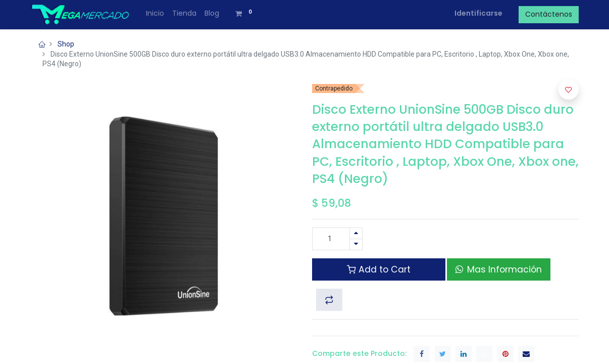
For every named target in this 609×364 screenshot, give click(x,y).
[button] (329, 300)
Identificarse (478, 13)
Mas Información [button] (498, 269)
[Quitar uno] (356, 244)
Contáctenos (548, 14)
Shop (66, 44)
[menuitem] (155, 14)
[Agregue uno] (356, 233)
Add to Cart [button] (379, 269)
